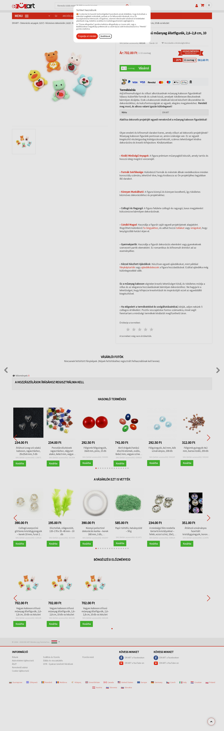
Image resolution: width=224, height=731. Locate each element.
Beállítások (105, 36)
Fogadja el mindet (87, 36)
